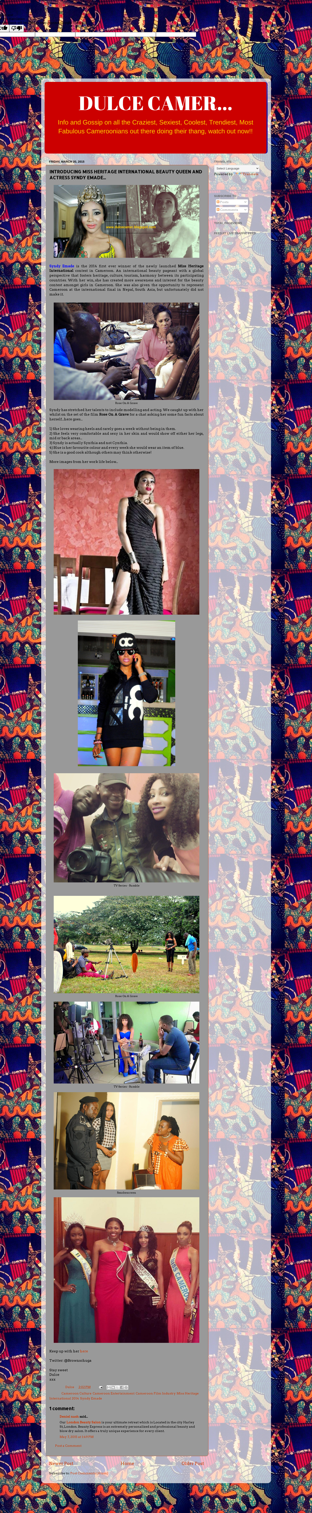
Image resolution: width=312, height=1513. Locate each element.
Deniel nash (69, 1416)
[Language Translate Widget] (236, 168)
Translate (245, 174)
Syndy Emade (91, 1398)
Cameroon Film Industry (155, 1393)
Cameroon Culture (76, 1393)
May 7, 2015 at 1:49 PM (77, 1437)
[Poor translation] (16, 28)
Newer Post (61, 1463)
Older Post (193, 1463)
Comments (227, 210)
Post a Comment (68, 1445)
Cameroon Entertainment (113, 1393)
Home (127, 1463)
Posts (222, 202)
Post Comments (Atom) (89, 1473)
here (84, 1351)
